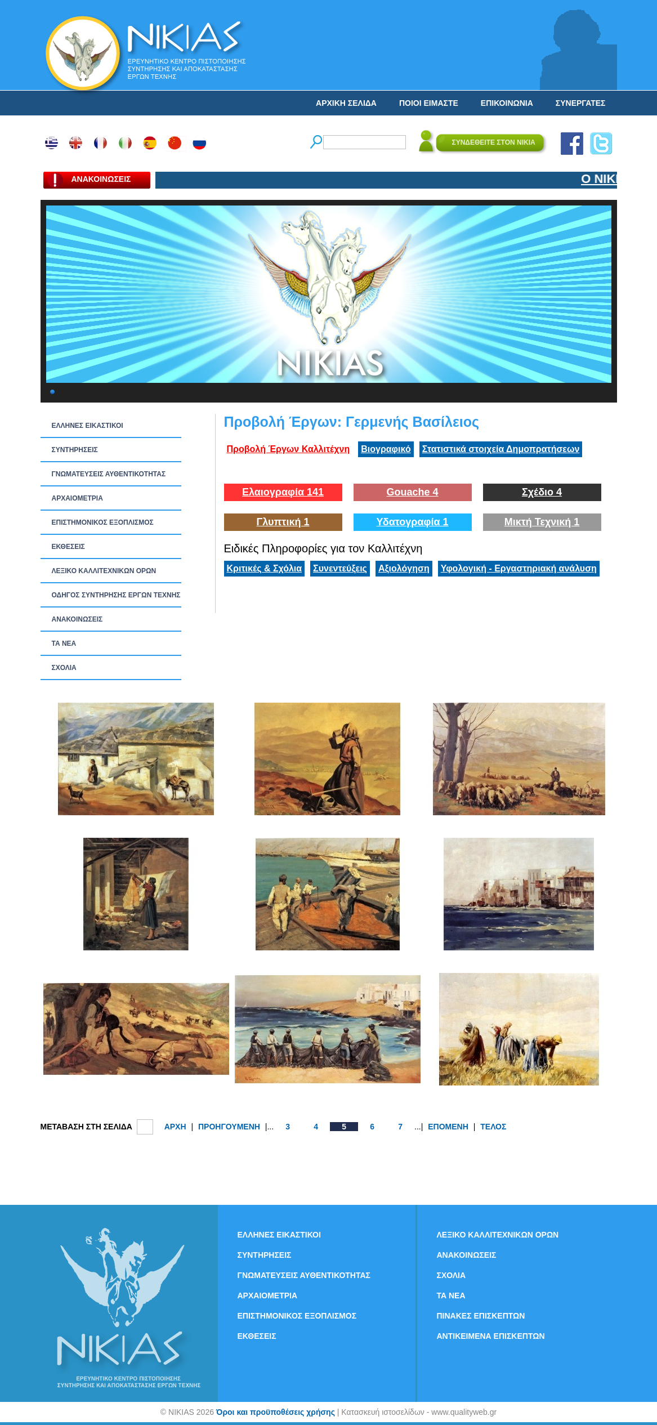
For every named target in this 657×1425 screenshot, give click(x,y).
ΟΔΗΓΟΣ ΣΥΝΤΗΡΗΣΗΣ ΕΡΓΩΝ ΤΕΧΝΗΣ (116, 595)
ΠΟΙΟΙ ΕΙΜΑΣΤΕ (428, 103)
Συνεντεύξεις (340, 568)
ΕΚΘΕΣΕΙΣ (68, 547)
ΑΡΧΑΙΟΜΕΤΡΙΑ (77, 498)
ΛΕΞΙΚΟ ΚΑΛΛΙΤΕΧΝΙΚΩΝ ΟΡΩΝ (104, 571)
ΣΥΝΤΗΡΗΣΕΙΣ (75, 450)
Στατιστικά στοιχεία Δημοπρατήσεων (501, 449)
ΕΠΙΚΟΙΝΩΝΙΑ (507, 103)
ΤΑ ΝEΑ (64, 643)
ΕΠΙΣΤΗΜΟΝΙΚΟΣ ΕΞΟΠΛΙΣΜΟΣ (103, 522)
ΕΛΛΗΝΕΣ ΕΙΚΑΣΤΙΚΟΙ (87, 426)
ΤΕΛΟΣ (493, 1126)
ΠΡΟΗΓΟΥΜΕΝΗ (229, 1126)
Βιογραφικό (385, 449)
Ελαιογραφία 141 (283, 492)
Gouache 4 (412, 492)
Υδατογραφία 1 (412, 522)
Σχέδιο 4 (542, 492)
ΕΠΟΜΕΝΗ (448, 1126)
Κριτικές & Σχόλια (264, 568)
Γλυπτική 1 (283, 522)
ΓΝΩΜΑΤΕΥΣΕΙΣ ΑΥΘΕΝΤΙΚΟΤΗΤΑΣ (109, 474)
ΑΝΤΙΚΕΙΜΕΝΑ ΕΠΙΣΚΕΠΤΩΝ (491, 1336)
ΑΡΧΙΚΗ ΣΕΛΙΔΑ (346, 103)
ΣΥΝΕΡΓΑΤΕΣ (581, 103)
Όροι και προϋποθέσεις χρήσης (275, 1412)
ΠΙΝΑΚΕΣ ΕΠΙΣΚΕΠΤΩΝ (481, 1315)
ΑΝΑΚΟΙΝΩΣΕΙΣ (77, 619)
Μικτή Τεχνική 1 (542, 522)
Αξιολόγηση (404, 568)
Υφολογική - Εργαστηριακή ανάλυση (519, 568)
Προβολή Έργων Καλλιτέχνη (288, 449)
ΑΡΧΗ (175, 1126)
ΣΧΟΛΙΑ (64, 668)
